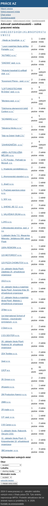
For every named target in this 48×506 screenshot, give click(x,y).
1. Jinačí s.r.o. (7, 184)
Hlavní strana (7, 9)
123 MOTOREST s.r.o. (11, 255)
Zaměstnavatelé (8, 18)
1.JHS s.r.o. (6, 222)
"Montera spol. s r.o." (10, 101)
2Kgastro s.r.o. (7, 387)
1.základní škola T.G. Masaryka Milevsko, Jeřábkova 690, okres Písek (15, 238)
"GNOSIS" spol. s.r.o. (11, 63)
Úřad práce (6, 15)
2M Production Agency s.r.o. (14, 394)
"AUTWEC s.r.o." (9, 55)
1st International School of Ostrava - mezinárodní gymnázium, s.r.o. (13, 319)
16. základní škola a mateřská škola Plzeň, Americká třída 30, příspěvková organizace (15, 290)
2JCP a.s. (5, 370)
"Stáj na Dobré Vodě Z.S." (13, 136)
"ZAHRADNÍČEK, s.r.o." (12, 145)
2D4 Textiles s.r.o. (9, 354)
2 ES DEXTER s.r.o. (10, 335)
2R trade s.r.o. (7, 410)
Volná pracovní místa (10, 12)
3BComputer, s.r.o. (9, 450)
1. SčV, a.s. (6, 199)
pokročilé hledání (7, 480)
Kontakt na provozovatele (12, 504)
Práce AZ (8, 3)
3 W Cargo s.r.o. (8, 425)
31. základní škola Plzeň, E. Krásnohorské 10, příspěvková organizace (15, 441)
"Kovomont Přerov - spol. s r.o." (15, 81)
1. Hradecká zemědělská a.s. (14, 169)
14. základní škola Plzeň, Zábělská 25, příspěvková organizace (13, 272)
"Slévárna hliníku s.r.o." (11, 128)
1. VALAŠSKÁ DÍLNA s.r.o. (13, 214)
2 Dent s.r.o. (6, 328)
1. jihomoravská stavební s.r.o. (15, 176)
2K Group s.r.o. (8, 379)
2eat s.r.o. (5, 361)
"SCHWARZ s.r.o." (9, 119)
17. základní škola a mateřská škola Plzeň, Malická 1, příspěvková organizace (14, 300)
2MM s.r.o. (6, 402)
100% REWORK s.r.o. (11, 248)
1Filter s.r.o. (6, 310)
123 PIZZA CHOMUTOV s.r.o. (14, 263)
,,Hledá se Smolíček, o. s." (13, 40)
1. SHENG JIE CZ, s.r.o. (12, 207)
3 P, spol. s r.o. (8, 417)
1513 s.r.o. (6, 281)
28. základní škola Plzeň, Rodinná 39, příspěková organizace (12, 344)
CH (19, 32)
